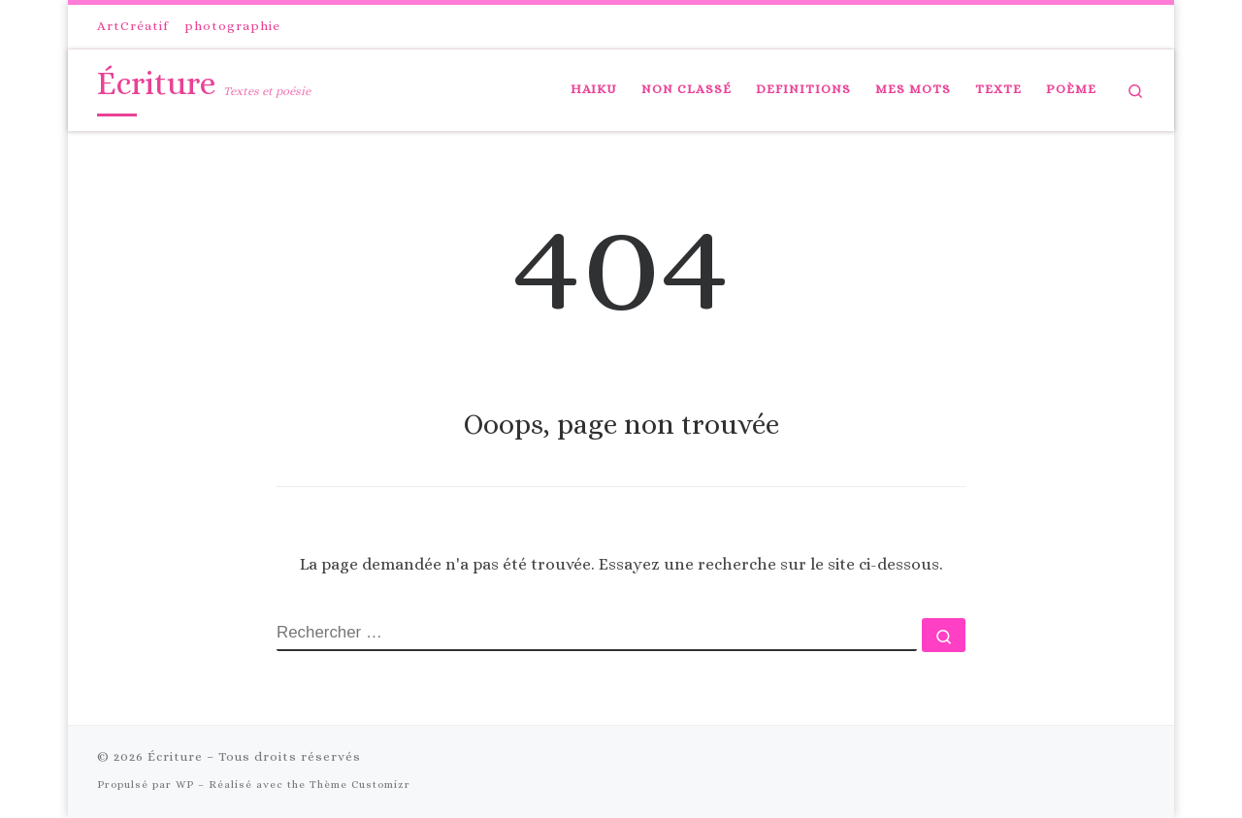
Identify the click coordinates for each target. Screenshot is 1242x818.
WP (185, 784)
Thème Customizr (360, 784)
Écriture (175, 756)
